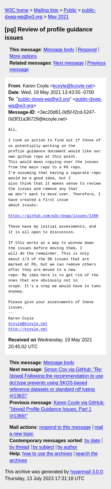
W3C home (16, 10)
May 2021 (58, 16)
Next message (69, 62)
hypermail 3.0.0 (86, 471)
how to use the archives (47, 453)
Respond (87, 49)
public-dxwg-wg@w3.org (44, 99)
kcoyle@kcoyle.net (73, 85)
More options (23, 56)
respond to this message (65, 427)
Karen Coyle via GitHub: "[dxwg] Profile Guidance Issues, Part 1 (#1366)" (56, 409)
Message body (59, 49)
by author (67, 447)
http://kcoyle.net (28, 329)
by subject (43, 447)
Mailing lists (46, 10)
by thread (19, 447)
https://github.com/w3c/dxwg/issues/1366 (53, 216)
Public (70, 10)
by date (92, 440)
